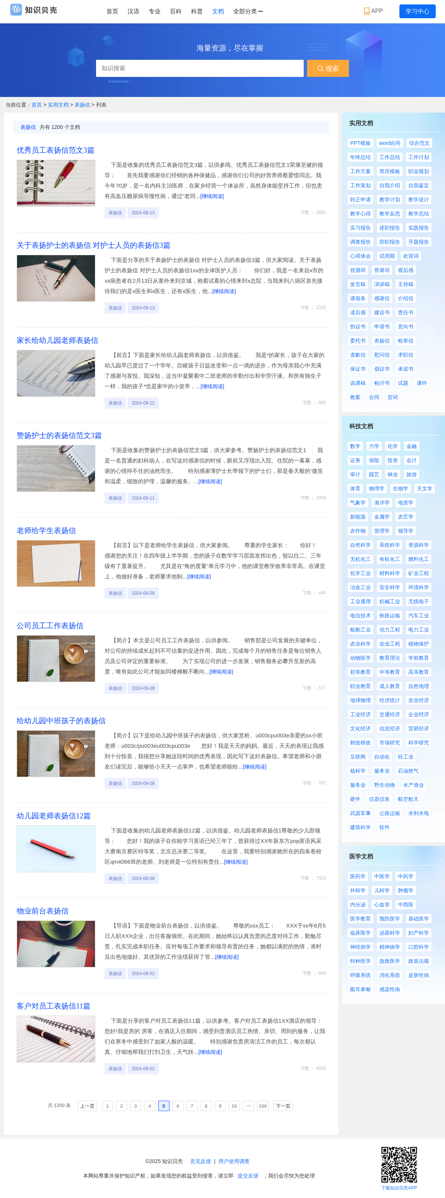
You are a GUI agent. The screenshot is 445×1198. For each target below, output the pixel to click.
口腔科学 (418, 947)
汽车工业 (418, 616)
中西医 (405, 905)
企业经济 (418, 714)
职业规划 (418, 171)
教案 (355, 397)
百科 (176, 11)
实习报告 (360, 228)
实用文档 (59, 105)
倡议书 (382, 369)
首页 (112, 11)
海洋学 (382, 503)
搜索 (328, 68)
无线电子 (418, 601)
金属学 (382, 517)
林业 (393, 474)
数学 (355, 446)
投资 (393, 460)
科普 (197, 11)
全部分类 (248, 11)
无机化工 (360, 559)
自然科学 (360, 545)
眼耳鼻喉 (360, 989)
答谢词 (382, 270)
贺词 (393, 397)
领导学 (405, 531)
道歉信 (358, 355)
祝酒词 (358, 270)
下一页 (283, 1106)
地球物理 (360, 700)
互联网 (358, 757)
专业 (155, 11)
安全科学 (389, 587)
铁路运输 (389, 616)
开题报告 (418, 242)
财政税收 (360, 743)
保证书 (358, 369)
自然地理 (418, 686)
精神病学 (389, 947)
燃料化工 (418, 559)
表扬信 (83, 105)
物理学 (377, 488)
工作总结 (389, 157)
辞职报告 (389, 242)
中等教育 (389, 672)
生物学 (400, 488)
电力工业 (418, 630)
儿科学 (382, 890)
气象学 (358, 503)
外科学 (358, 890)
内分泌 (358, 905)
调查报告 (360, 242)
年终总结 (360, 157)
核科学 (358, 771)
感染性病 (389, 989)
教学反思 (389, 214)
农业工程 (389, 644)
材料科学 (389, 573)
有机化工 (389, 559)
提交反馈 (248, 1176)
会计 (411, 460)
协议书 (358, 326)
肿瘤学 (405, 890)
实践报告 (418, 228)
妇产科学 (418, 933)
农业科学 (360, 644)
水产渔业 (413, 785)
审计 (355, 474)
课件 (422, 383)
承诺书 (405, 369)
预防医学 (389, 919)
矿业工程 (418, 573)
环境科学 (418, 587)
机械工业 (389, 601)
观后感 (405, 270)
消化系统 (389, 975)
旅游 (411, 474)
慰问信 (382, 355)
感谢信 (382, 298)
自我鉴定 (418, 185)
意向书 (405, 326)
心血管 (382, 905)
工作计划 (418, 157)
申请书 (382, 326)
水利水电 (418, 813)
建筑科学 (360, 827)
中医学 (382, 876)
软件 (384, 827)
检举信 (405, 341)
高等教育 (418, 672)
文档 (218, 11)
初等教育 (360, 672)
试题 (403, 383)
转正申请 (360, 199)
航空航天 (408, 799)
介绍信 (405, 298)
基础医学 (418, 919)
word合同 (389, 143)
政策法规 (418, 961)
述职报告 (389, 228)
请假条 (358, 298)
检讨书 (382, 383)
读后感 (358, 312)
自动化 (382, 757)
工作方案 (360, 171)
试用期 (387, 256)
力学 (374, 446)
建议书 (382, 312)
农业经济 (418, 700)
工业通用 (360, 601)
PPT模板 (360, 143)
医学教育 (360, 919)
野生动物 (384, 785)
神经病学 (360, 947)
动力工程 (389, 630)
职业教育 (360, 686)
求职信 (405, 355)
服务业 (382, 771)
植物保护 (418, 644)
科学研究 (418, 743)
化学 (393, 446)
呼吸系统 (360, 975)
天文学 (424, 488)
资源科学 (418, 545)
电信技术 (360, 616)
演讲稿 (382, 284)
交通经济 (389, 714)
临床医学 (360, 933)
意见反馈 (200, 1161)
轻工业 (405, 757)
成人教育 (389, 686)
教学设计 (418, 199)
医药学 (358, 876)
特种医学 (360, 961)
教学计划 (389, 199)
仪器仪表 (379, 799)
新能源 (358, 517)
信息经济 (389, 728)
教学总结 (418, 214)
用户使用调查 (234, 1161)
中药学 (405, 876)
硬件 (355, 799)
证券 (355, 460)
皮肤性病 (418, 975)
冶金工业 (360, 587)
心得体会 (360, 256)
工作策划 (360, 185)
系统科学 (389, 545)
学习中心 (417, 11)
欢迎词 (411, 256)
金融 (411, 446)
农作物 (358, 531)
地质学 (405, 503)
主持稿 (405, 284)
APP (374, 11)
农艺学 (405, 517)
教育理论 (389, 658)
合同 (374, 397)
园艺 (374, 474)
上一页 (87, 1106)
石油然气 (408, 771)
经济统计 (389, 700)
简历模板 (389, 171)
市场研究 (389, 743)
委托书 (358, 341)
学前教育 (418, 658)
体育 (355, 488)
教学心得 (360, 214)
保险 (374, 460)
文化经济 (360, 728)
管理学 (382, 531)
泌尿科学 (389, 933)
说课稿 (358, 383)
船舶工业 (360, 630)
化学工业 (360, 573)
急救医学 (389, 961)
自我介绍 (389, 185)
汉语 (133, 11)
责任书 (405, 312)
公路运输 (389, 813)
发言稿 (358, 284)
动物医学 (360, 658)
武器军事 (360, 813)
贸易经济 (418, 728)
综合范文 (419, 143)
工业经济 (360, 714)
